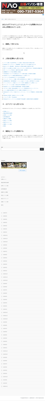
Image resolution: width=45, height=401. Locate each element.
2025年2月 (5, 268)
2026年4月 (5, 223)
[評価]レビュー (6, 111)
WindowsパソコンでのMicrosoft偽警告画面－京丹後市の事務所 (16, 86)
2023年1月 (5, 348)
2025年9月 (5, 245)
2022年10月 (5, 354)
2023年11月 (5, 316)
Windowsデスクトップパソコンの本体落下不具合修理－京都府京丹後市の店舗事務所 (20, 99)
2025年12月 (5, 236)
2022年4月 (5, 370)
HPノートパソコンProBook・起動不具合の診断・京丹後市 (15, 70)
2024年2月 (5, 306)
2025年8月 (5, 248)
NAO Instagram (22, 171)
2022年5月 (5, 367)
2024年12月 (5, 274)
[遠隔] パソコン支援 (7, 124)
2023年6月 (5, 332)
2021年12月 (5, 377)
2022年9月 (5, 358)
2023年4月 (5, 338)
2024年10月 (5, 281)
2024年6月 (5, 293)
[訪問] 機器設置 (6, 116)
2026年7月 (5, 213)
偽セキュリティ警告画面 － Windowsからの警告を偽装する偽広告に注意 (18, 66)
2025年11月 (5, 239)
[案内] (2, 205)
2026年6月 (5, 216)
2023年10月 (5, 319)
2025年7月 (5, 252)
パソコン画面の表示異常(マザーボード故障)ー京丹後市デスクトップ (17, 90)
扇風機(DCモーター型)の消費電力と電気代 (12, 71)
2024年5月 (5, 297)
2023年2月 (5, 345)
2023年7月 (5, 329)
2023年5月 (5, 335)
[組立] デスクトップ (7, 122)
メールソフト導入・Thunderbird (10, 97)
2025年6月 (5, 255)
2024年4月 (5, 300)
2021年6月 (5, 380)
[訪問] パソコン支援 (7, 115)
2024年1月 (5, 309)
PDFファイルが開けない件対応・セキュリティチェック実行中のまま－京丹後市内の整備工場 (22, 68)
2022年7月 (5, 364)
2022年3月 (5, 374)
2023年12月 (5, 313)
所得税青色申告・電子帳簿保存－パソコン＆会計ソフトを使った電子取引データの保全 (21, 81)
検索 (2, 147)
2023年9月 (5, 322)
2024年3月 (5, 303)
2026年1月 (5, 232)
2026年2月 (5, 229)
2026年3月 (5, 226)
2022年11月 (5, 351)
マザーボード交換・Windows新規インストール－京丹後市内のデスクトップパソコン (20, 88)
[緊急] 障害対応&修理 (7, 113)
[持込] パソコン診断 (7, 120)
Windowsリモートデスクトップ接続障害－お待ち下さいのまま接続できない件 (19, 64)
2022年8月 (5, 361)
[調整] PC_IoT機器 (7, 118)
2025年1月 (5, 271)
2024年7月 (5, 290)
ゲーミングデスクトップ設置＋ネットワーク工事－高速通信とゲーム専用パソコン (20, 82)
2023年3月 (5, 342)
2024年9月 (5, 284)
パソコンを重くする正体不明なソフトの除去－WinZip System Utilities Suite (18, 62)
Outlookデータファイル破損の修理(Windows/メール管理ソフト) (16, 75)
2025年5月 (5, 258)
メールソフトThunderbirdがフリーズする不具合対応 (14, 77)
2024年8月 (5, 287)
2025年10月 (5, 242)
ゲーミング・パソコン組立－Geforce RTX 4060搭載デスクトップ (16, 84)
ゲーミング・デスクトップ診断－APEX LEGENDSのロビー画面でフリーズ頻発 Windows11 (22, 79)
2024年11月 (5, 277)
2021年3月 (5, 383)
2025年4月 (5, 261)
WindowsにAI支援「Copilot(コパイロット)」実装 (13, 95)
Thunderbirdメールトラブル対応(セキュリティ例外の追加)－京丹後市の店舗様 (19, 73)
